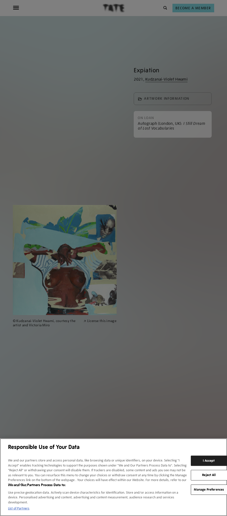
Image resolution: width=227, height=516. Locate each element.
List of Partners (18, 508)
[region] (113, 477)
